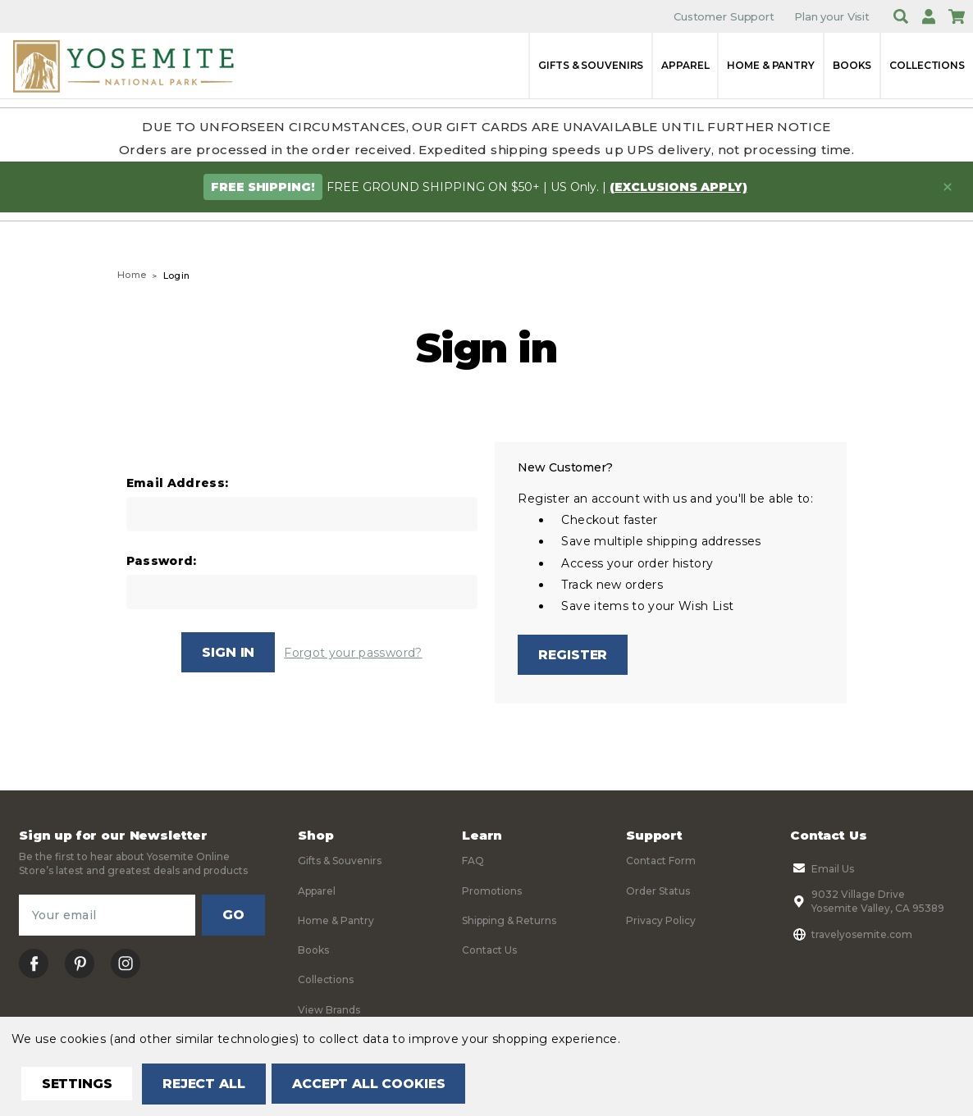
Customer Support (724, 16)
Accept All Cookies (374, 1083)
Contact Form (661, 861)
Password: (161, 561)
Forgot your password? (353, 652)
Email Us (822, 869)
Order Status (658, 891)
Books (852, 65)
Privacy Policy (661, 920)
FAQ (473, 861)
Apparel (685, 65)
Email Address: (177, 483)
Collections (927, 65)
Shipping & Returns (509, 920)
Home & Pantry (770, 65)
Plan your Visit (832, 16)
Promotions (492, 891)
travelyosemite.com (851, 935)
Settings (77, 1083)
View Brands (329, 1010)
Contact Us (489, 951)
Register (573, 655)
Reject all (206, 1083)
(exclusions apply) (678, 187)
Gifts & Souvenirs (590, 65)
